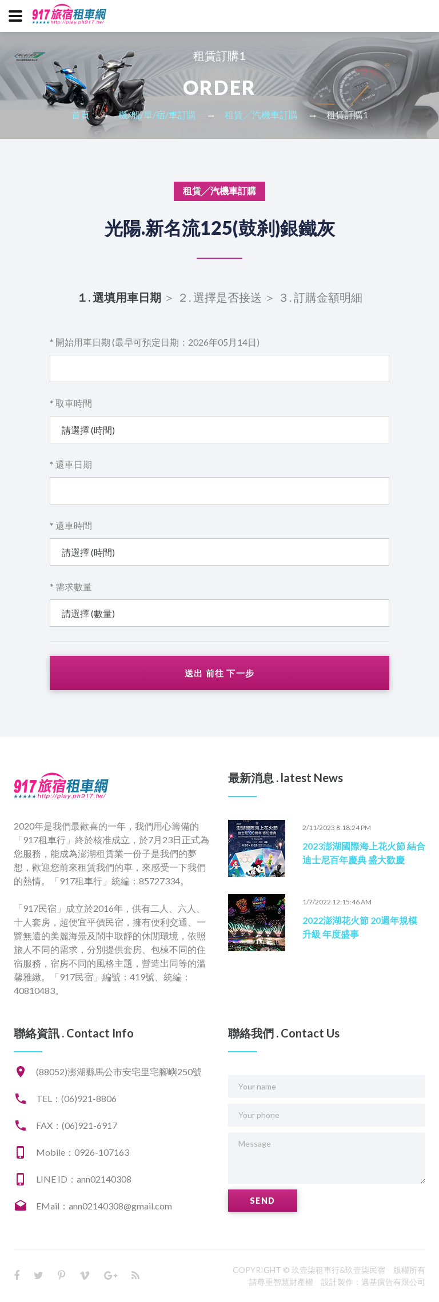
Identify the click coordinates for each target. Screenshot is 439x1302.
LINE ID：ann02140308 (83, 1178)
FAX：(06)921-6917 (76, 1125)
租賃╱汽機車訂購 (261, 114)
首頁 (80, 114)
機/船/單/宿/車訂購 (157, 114)
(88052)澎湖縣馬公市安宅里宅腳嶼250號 (119, 1071)
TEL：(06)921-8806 (76, 1098)
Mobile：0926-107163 (82, 1152)
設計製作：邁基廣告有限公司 (373, 1282)
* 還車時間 (71, 525)
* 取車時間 (71, 403)
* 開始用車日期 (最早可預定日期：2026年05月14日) (155, 341)
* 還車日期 (71, 464)
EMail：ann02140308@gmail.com (104, 1205)
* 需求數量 (71, 586)
